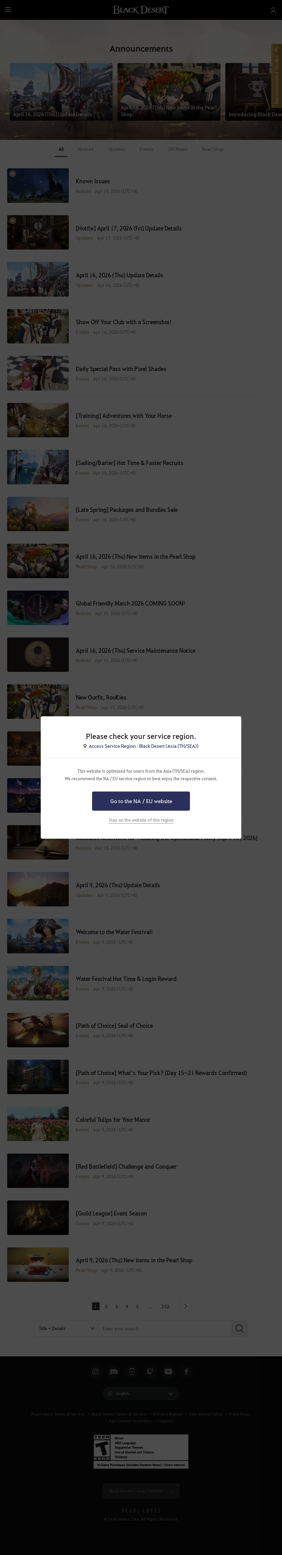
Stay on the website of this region (141, 820)
